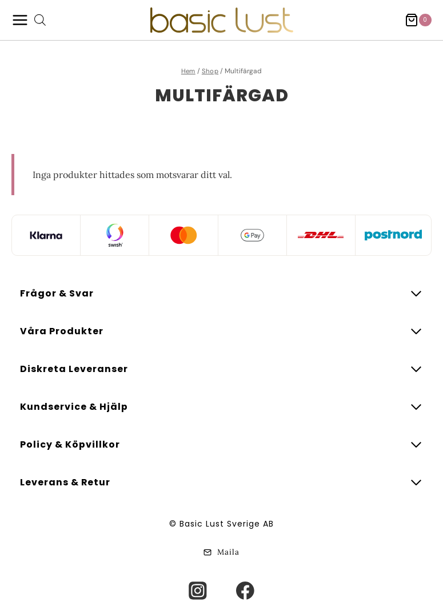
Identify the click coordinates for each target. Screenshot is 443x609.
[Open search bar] (40, 20)
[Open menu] (20, 20)
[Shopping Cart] (418, 20)
